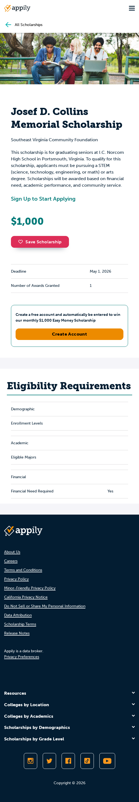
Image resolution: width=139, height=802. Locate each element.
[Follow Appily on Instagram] (30, 761)
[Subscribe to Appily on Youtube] (107, 761)
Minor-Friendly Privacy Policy (30, 588)
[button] (21, 242)
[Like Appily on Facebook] (68, 761)
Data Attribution (18, 615)
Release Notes (17, 633)
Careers (11, 561)
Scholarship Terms (20, 624)
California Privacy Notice (26, 597)
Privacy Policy (16, 579)
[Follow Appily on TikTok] (87, 761)
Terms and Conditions (23, 570)
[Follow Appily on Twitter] (49, 761)
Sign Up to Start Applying (43, 198)
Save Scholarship (40, 241)
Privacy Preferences (21, 656)
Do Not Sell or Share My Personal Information (44, 606)
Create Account (69, 334)
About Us (12, 552)
